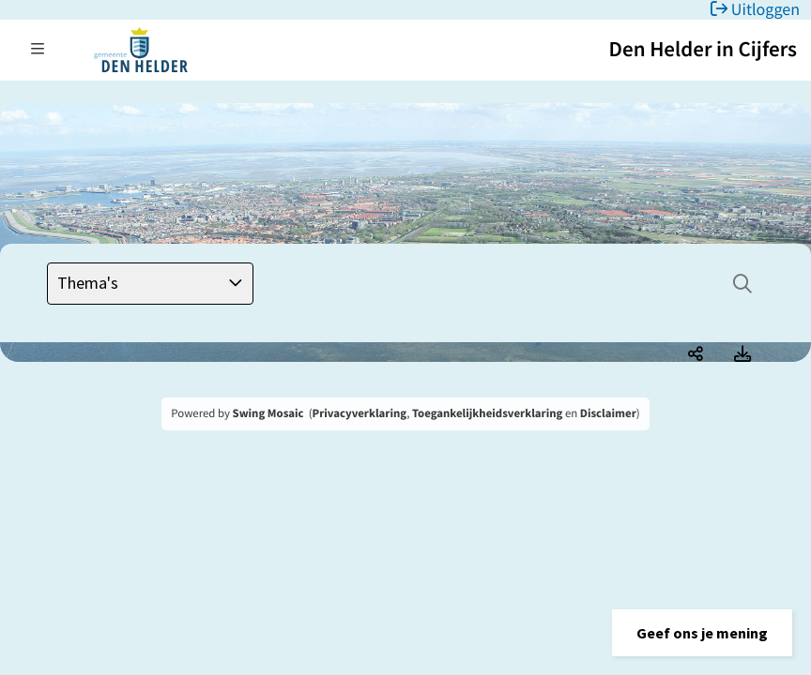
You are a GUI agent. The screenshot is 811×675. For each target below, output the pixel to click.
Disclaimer (608, 413)
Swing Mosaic (268, 413)
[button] (702, 632)
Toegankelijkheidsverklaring (487, 413)
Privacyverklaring (360, 413)
